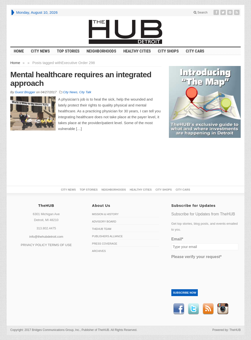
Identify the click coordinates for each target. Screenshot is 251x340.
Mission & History (105, 214)
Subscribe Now (184, 292)
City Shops (168, 51)
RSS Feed (208, 309)
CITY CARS (195, 51)
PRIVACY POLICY (34, 245)
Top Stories (68, 51)
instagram (223, 309)
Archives (99, 250)
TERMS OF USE (60, 245)
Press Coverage (104, 243)
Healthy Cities (137, 51)
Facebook (179, 309)
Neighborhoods (101, 51)
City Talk (85, 92)
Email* (177, 239)
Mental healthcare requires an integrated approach (80, 79)
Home (15, 63)
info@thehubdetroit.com (46, 236)
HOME (19, 51)
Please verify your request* (196, 257)
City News (40, 51)
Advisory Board (104, 221)
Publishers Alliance (107, 236)
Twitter (193, 309)
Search (201, 12)
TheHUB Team (101, 228)
